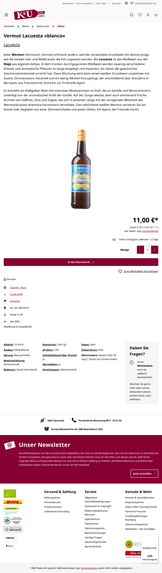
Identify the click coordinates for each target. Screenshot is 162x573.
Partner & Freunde (135, 511)
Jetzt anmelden (144, 473)
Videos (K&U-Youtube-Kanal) (141, 506)
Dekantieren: (89, 350)
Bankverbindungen (95, 532)
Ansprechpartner (134, 502)
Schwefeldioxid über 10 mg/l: (60, 355)
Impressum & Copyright (98, 506)
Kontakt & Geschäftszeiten (139, 497)
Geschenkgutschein (95, 541)
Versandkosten (52, 502)
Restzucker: (50, 344)
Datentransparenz (95, 528)
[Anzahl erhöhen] (154, 250)
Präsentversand (53, 506)
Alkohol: (9, 344)
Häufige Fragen (93, 537)
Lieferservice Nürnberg (56, 511)
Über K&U (101, 3)
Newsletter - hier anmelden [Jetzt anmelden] (77, 3)
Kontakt (116, 3)
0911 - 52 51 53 (114, 420)
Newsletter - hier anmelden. (140, 529)
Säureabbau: (50, 364)
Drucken (10, 279)
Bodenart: (10, 369)
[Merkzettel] (140, 14)
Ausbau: (9, 350)
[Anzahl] (147, 250)
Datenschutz (92, 523)
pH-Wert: (48, 350)
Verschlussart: (51, 369)
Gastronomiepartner (136, 524)
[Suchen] (132, 14)
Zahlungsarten (52, 497)
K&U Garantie (56, 420)
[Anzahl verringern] (140, 250)
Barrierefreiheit (93, 546)
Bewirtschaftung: (14, 360)
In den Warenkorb (81, 262)
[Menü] (6, 15)
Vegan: (85, 344)
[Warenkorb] (156, 14)
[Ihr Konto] (148, 14)
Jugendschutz (92, 519)
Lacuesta (12, 44)
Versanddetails (150, 231)
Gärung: (9, 355)
